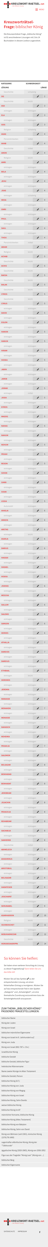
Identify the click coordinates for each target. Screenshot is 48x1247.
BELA (3, 171)
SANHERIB (6, 840)
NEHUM (4, 444)
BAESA (4, 275)
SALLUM (4, 604)
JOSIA (4, 397)
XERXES (4, 633)
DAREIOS (5, 651)
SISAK (4, 491)
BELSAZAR (6, 764)
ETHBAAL (5, 670)
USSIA (4, 501)
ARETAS (4, 529)
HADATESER (6, 887)
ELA (3, 115)
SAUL (3, 228)
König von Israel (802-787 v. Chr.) (15, 1047)
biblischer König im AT (11, 1110)
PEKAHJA (5, 746)
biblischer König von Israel (13, 1095)
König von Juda (8, 1042)
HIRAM (4, 350)
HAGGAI (4, 557)
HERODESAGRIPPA (9, 943)
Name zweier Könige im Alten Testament (19, 1071)
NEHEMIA (5, 736)
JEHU (3, 181)
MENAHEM (6, 708)
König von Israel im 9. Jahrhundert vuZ (18, 1037)
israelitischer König (10, 1052)
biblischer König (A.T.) (11, 1081)
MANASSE (5, 699)
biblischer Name (8, 1018)
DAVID (4, 313)
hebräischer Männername (12, 1066)
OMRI (3, 209)
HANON (4, 331)
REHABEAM (6, 821)
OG (2, 96)
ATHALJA (5, 642)
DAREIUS (5, 661)
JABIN (4, 369)
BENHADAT (6, 783)
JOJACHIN (5, 802)
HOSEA (4, 360)
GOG (3, 124)
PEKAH (4, 454)
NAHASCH (5, 727)
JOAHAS (5, 586)
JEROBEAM (6, 793)
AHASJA (4, 510)
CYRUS (4, 303)
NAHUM (4, 435)
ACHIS (4, 265)
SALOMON (5, 755)
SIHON (4, 473)
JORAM (4, 388)
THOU (4, 237)
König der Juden (9, 1023)
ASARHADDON (7, 915)
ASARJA (4, 539)
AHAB (3, 143)
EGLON (4, 322)
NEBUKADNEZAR (8, 934)
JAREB (4, 378)
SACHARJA (6, 830)
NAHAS (4, 426)
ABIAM (4, 247)
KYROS (4, 407)
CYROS (4, 294)
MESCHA (5, 595)
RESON (4, 463)
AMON (4, 153)
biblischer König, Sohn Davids (14, 1100)
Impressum (22, 1231)
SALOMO (5, 614)
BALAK (4, 284)
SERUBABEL (6, 906)
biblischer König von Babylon (14, 1124)
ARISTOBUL (6, 868)
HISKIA (4, 576)
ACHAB (4, 256)
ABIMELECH (6, 849)
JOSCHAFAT (6, 896)
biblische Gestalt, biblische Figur (15, 1061)
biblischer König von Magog (13, 1090)
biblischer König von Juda (13, 1085)
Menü (39, 10)
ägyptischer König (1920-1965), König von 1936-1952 (23, 1150)
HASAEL (4, 567)
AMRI (3, 162)
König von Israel (8, 1027)
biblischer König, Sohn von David (16, 1129)
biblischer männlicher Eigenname (16, 1032)
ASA (3, 105)
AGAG (3, 134)
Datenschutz (9, 1231)
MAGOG (4, 416)
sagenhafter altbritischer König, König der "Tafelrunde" (19, 1144)
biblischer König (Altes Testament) (16, 1119)
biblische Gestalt (9, 1056)
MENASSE (5, 717)
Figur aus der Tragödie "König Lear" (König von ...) (23, 1155)
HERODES (5, 680)
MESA (3, 200)
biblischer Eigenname (11, 1165)
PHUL (3, 218)
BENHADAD (6, 774)
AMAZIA (4, 520)
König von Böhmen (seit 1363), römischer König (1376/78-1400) (22, 1136)
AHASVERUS (6, 859)
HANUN (4, 341)
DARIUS (4, 548)
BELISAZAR (6, 877)
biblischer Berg (8, 1160)
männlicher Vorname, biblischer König (18, 1114)
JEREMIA (5, 689)
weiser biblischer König (11, 1105)
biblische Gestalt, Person (12, 1076)
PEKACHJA (6, 812)
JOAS (3, 190)
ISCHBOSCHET (7, 924)
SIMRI (4, 482)
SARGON (5, 623)
